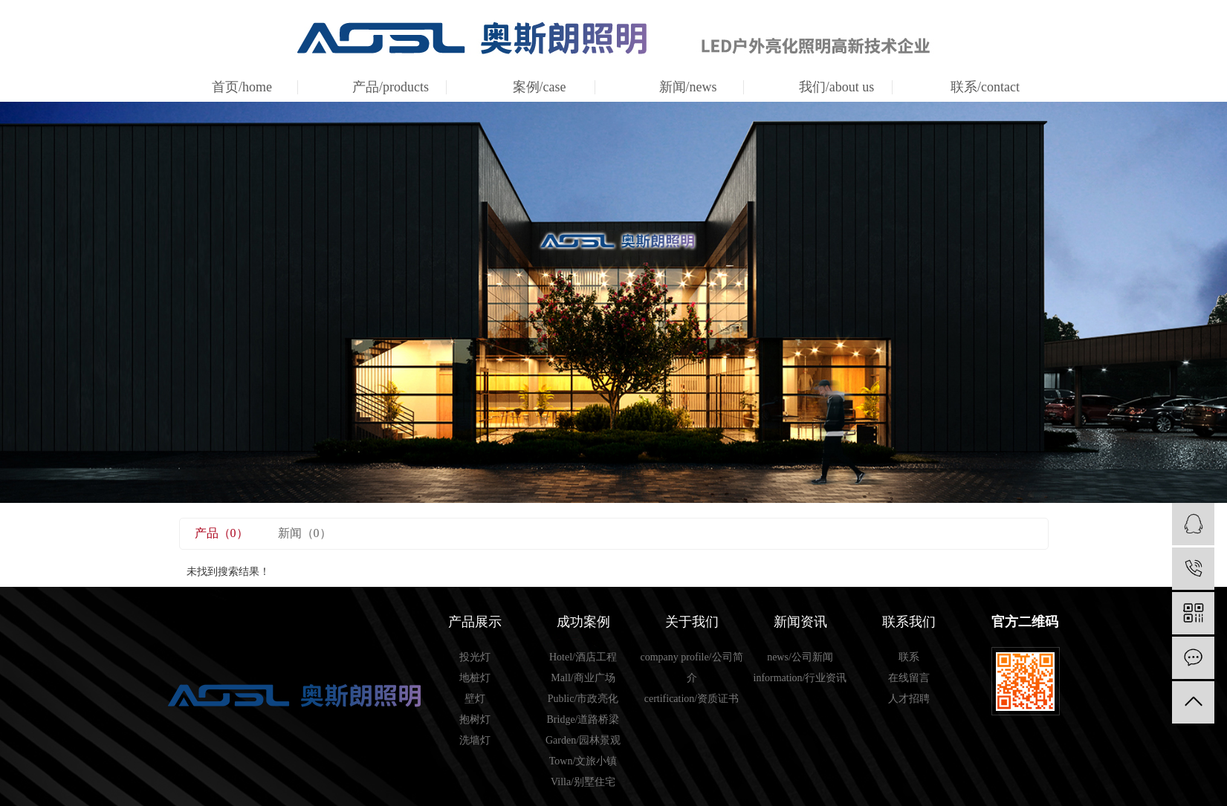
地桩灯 (475, 677)
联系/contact (985, 86)
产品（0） (221, 533)
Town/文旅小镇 (583, 761)
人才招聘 (909, 698)
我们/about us (837, 86)
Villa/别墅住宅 (583, 781)
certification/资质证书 (691, 698)
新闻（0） (304, 533)
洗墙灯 (475, 740)
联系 (909, 657)
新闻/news (688, 86)
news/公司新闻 (800, 657)
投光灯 (475, 657)
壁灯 (474, 698)
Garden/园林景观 (583, 740)
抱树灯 (475, 719)
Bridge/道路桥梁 (583, 719)
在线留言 (909, 677)
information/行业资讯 (800, 677)
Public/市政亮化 (583, 698)
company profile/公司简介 (691, 667)
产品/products (390, 86)
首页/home (242, 86)
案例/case (539, 86)
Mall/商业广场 (583, 677)
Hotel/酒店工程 (583, 657)
